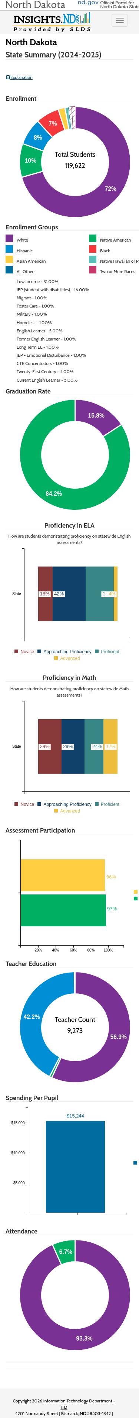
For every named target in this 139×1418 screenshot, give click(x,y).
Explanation (19, 77)
